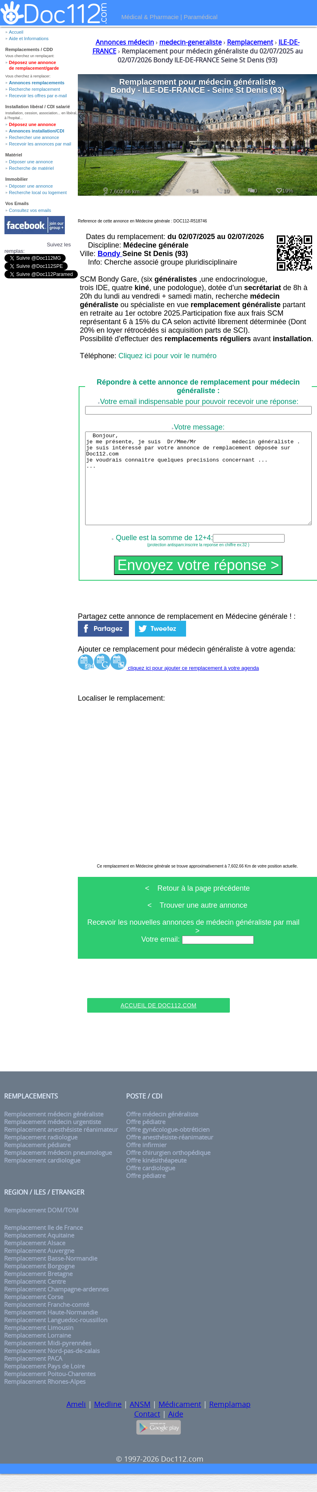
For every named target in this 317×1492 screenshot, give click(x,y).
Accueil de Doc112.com (158, 1023)
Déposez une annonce (32, 124)
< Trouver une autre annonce (198, 923)
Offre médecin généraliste (162, 1132)
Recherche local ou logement (37, 192)
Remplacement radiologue (40, 1155)
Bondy (110, 254)
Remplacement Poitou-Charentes (50, 1392)
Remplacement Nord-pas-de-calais (52, 1369)
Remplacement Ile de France (43, 1246)
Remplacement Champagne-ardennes (56, 1307)
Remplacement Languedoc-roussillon (55, 1338)
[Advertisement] (158, 1003)
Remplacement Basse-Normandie (50, 1276)
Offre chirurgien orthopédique (168, 1171)
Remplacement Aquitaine (39, 1253)
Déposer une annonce (31, 161)
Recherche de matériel (31, 168)
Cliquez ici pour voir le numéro (167, 356)
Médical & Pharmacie (150, 16)
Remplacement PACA (33, 1377)
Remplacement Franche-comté (46, 1323)
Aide (175, 1432)
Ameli (76, 1422)
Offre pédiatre (145, 1140)
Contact (147, 1432)
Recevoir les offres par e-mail (38, 95)
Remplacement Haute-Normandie (51, 1330)
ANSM (140, 1422)
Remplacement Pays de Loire (44, 1384)
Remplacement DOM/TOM (41, 1228)
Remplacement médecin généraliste (53, 1132)
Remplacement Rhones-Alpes (45, 1400)
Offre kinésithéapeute (156, 1178)
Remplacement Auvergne (39, 1269)
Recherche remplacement (34, 89)
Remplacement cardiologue (42, 1178)
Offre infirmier (146, 1163)
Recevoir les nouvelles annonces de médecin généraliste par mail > (197, 944)
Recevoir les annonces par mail (40, 143)
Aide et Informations (29, 38)
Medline (108, 1422)
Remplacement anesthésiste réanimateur (61, 1148)
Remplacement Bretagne (38, 1292)
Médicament (179, 1422)
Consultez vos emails (30, 210)
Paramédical (200, 16)
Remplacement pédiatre (37, 1163)
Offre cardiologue (150, 1186)
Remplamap (230, 1422)
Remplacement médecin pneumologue (58, 1171)
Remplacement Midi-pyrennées (47, 1361)
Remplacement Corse (33, 1315)
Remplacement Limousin (38, 1346)
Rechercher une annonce (34, 137)
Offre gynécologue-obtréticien (168, 1148)
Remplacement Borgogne (39, 1284)
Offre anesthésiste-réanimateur (169, 1155)
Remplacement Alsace (34, 1261)
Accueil (16, 32)
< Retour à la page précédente (197, 906)
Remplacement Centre (35, 1300)
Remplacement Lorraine (37, 1353)
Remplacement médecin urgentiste (52, 1140)
